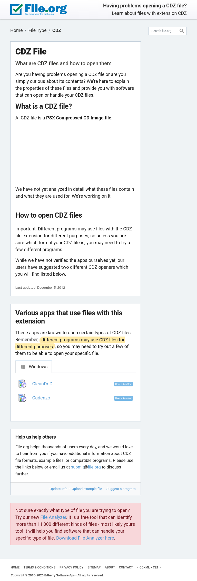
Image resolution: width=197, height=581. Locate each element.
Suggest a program (121, 489)
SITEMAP (94, 567)
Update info (58, 489)
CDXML (145, 567)
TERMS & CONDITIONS (39, 567)
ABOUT (110, 567)
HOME (15, 567)
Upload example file (87, 489)
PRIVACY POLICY (71, 567)
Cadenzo (41, 397)
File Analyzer (53, 517)
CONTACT (126, 567)
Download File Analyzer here (85, 538)
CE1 (155, 567)
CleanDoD (42, 383)
